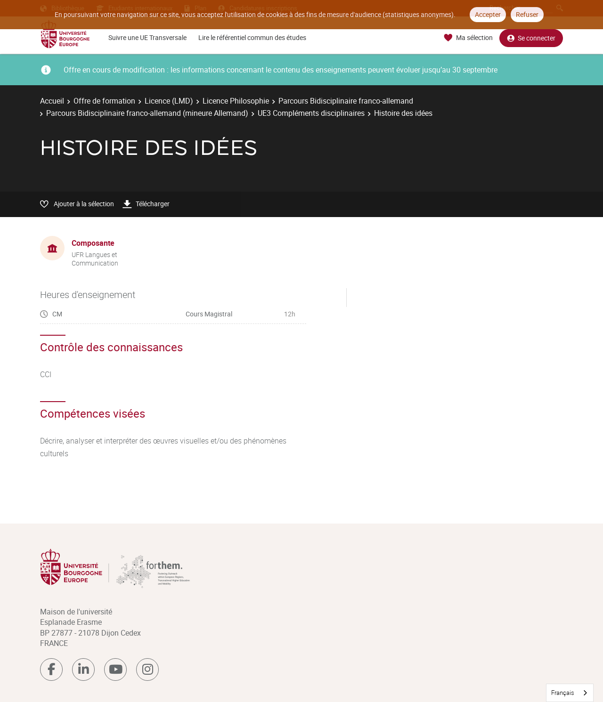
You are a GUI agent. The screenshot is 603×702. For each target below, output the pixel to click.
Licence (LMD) (169, 101)
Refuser (527, 14)
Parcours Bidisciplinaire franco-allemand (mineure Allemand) (147, 113)
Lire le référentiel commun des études (252, 37)
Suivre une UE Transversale (147, 37)
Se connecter (531, 37)
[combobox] (570, 693)
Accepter (488, 14)
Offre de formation (104, 101)
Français (562, 692)
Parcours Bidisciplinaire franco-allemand (345, 101)
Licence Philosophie (236, 101)
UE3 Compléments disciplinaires (311, 113)
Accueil (52, 101)
